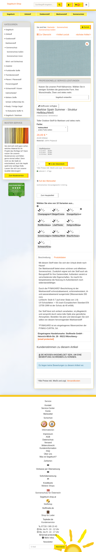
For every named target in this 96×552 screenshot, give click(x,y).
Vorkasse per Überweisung (48, 469)
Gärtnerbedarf (10, 93)
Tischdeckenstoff (12, 75)
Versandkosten (69, 168)
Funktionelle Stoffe (12, 71)
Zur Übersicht (45, 35)
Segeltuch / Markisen (13, 115)
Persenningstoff (11, 84)
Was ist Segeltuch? (47, 457)
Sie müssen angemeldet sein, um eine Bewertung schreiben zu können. (60, 356)
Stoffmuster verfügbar (47, 106)
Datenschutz (48, 440)
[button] (86, 4)
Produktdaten (60, 257)
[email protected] (46, 339)
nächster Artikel (83, 35)
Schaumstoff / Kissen (13, 88)
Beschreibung (44, 257)
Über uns (48, 454)
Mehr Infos (49, 538)
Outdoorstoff (45, 14)
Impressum (48, 434)
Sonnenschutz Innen (14, 56)
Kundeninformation (48, 448)
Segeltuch (11, 14)
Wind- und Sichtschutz (14, 62)
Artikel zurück (63, 35)
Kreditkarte (48, 483)
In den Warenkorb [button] (56, 164)
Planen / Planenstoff (13, 79)
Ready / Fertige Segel (14, 106)
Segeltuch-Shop (14, 4)
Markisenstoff (61, 14)
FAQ (48, 451)
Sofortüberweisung (48, 476)
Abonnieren (60, 547)
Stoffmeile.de (48, 508)
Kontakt (48, 405)
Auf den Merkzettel (47, 181)
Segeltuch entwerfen (64, 97)
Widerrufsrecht (47, 445)
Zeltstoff (28, 14)
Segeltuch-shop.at (48, 497)
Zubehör (8, 66)
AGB (48, 437)
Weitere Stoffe (11, 97)
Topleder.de (48, 519)
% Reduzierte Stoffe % (14, 111)
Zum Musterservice (16, 176)
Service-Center (48, 408)
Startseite (51, 27)
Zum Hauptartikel (47, 195)
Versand (48, 443)
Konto (48, 411)
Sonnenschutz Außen (14, 52)
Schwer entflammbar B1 (14, 102)
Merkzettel (48, 414)
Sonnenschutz (78, 14)
